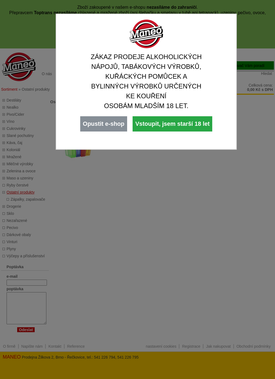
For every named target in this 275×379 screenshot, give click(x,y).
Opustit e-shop (103, 123)
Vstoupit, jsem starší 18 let (172, 123)
